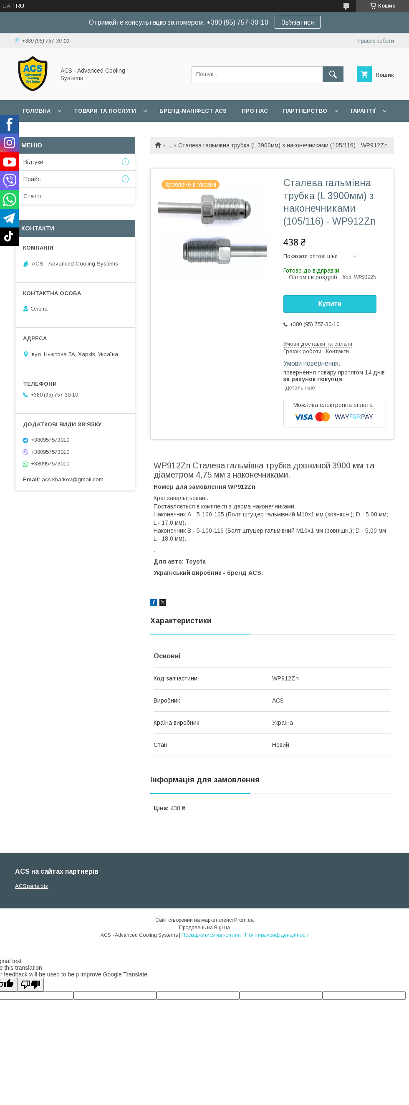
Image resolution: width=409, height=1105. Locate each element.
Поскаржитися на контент (211, 935)
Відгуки (33, 162)
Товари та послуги (105, 111)
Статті (32, 196)
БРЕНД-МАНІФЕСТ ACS (193, 111)
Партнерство (305, 111)
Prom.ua (244, 920)
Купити (330, 303)
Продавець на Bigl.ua (204, 928)
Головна (36, 111)
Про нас (255, 111)
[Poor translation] (30, 984)
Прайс (31, 179)
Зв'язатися (297, 22)
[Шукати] (333, 74)
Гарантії (363, 111)
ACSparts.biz (31, 886)
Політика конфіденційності (276, 935)
